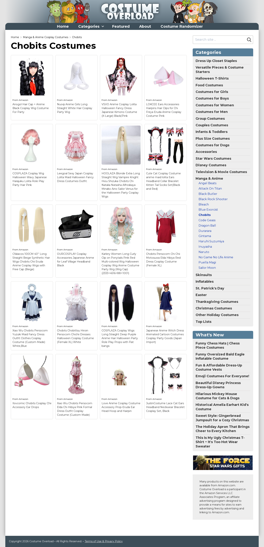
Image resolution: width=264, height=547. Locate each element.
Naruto (204, 252)
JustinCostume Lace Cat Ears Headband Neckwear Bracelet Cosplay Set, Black (165, 407)
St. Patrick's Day (210, 288)
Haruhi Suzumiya (211, 241)
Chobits (77, 37)
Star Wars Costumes (213, 159)
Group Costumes (210, 119)
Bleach (204, 204)
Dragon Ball (207, 225)
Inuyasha (205, 246)
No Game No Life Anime (216, 257)
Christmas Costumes (214, 308)
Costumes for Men (212, 112)
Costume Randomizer (182, 26)
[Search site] (219, 40)
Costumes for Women (215, 105)
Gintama (205, 236)
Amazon (23, 100)
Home (63, 26)
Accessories (206, 152)
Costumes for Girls (212, 92)
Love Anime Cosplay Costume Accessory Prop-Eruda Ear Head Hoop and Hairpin (121, 407)
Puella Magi (207, 262)
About (145, 26)
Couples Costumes (212, 125)
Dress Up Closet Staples (216, 61)
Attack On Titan (210, 188)
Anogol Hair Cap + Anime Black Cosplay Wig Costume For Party (30, 108)
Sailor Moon (207, 267)
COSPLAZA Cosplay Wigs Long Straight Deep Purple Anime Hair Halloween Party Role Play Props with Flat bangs (120, 338)
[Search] (249, 40)
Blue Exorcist (208, 209)
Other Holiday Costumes (217, 315)
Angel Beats (207, 183)
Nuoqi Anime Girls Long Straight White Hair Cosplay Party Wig (74, 108)
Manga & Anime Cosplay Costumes (45, 37)
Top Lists (203, 322)
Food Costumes (209, 85)
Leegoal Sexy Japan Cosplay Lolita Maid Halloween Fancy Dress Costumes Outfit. (75, 177)
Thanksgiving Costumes (217, 302)
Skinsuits (204, 275)
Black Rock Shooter (213, 199)
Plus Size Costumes (213, 139)
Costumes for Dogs (212, 145)
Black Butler (208, 194)
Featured (121, 26)
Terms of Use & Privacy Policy (104, 541)
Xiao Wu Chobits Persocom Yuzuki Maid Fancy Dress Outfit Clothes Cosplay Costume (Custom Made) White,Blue (30, 338)
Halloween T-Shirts (212, 78)
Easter (201, 295)
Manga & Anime (209, 179)
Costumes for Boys (212, 98)
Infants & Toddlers (212, 132)
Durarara (205, 231)
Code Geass (207, 220)
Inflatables (205, 282)
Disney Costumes (211, 165)
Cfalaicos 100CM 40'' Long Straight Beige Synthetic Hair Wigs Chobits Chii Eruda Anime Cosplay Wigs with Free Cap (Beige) (31, 261)
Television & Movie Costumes (221, 172)
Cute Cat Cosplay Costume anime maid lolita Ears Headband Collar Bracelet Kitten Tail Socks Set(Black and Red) (163, 181)
